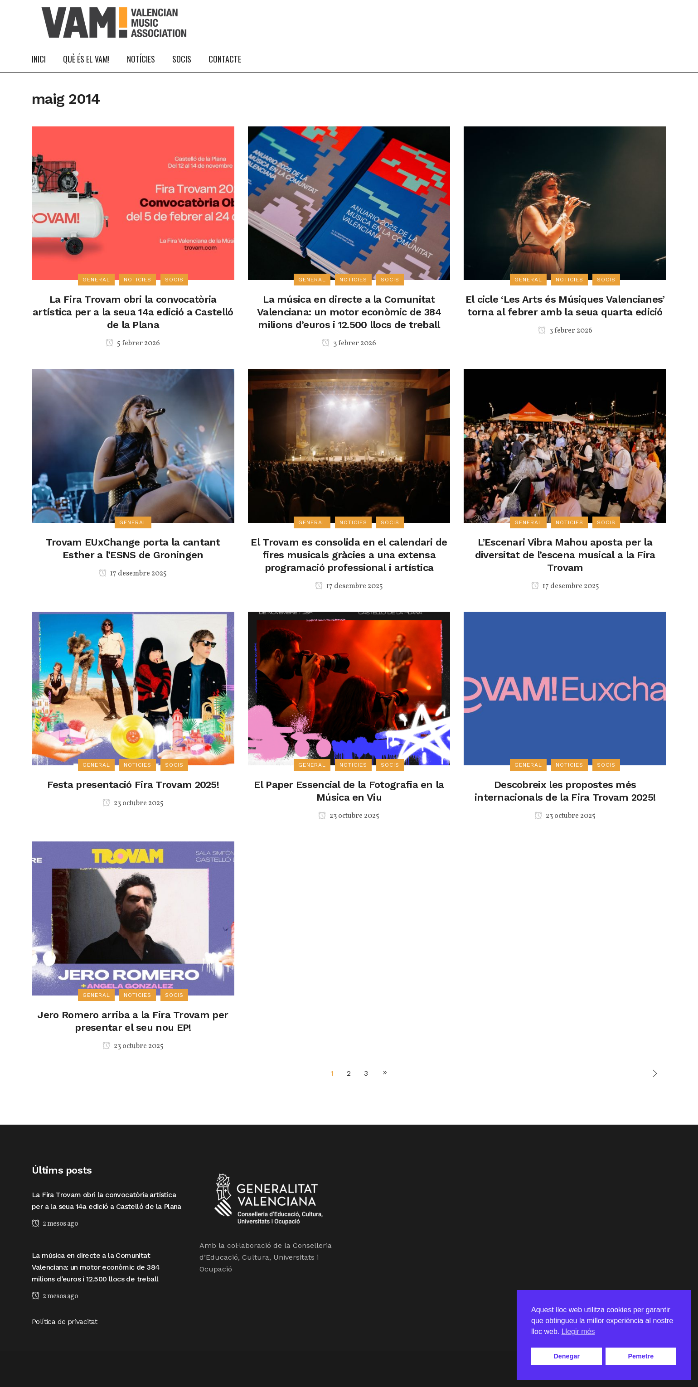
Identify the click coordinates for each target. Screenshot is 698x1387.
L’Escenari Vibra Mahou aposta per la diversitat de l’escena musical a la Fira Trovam (565, 554)
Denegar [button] (566, 1356)
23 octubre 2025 (133, 803)
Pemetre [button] (641, 1356)
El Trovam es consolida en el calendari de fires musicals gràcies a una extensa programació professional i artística (349, 554)
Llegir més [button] (578, 1331)
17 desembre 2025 (133, 574)
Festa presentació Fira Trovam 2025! (133, 784)
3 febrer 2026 (349, 343)
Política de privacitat (64, 1321)
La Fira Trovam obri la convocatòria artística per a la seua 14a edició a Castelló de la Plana (133, 312)
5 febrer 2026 (133, 343)
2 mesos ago (55, 1224)
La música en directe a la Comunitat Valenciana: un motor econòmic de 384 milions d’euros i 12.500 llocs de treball (349, 312)
